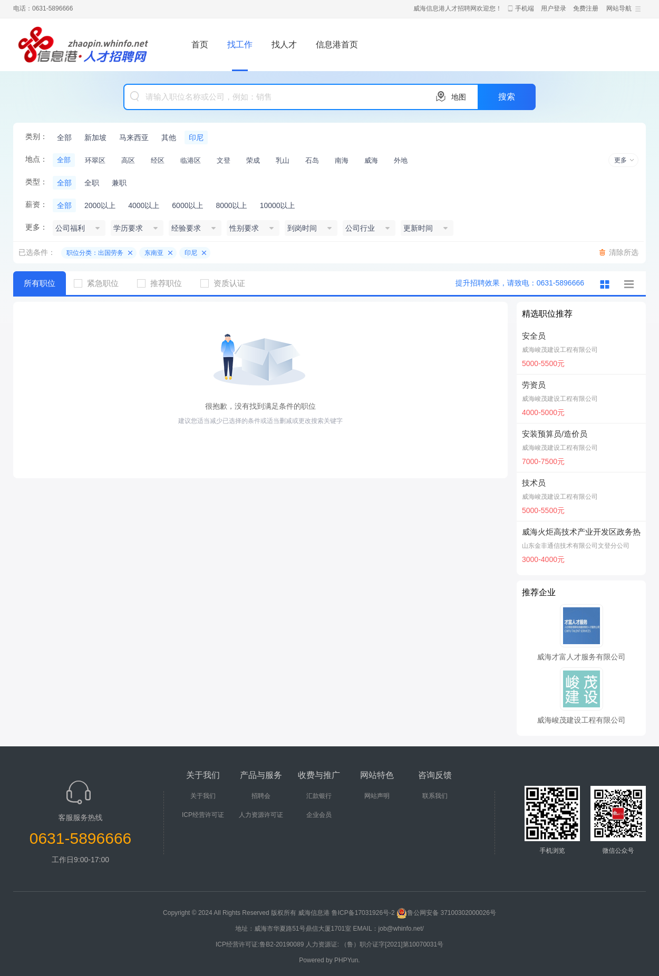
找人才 (284, 44)
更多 (620, 160)
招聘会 (260, 796)
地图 (458, 97)
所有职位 (39, 283)
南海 (341, 160)
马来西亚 (134, 137)
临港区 (190, 160)
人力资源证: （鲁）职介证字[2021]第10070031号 (374, 944)
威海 (371, 160)
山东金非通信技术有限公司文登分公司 (575, 545)
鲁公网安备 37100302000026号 (446, 912)
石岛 (312, 160)
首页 (199, 44)
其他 (168, 137)
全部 (64, 137)
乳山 (282, 160)
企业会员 (319, 815)
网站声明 (377, 796)
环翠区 (95, 160)
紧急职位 (100, 283)
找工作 (240, 44)
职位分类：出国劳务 (94, 253)
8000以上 (231, 205)
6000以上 (187, 205)
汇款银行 (319, 796)
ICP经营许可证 (203, 815)
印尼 (196, 137)
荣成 (253, 160)
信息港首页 (337, 44)
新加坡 (95, 137)
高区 (128, 160)
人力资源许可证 (261, 815)
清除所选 (623, 252)
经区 (157, 160)
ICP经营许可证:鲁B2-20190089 (261, 944)
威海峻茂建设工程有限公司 (560, 349)
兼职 (119, 183)
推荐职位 (163, 283)
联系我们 (435, 796)
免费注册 (585, 8)
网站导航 (619, 8)
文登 (223, 160)
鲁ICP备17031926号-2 (363, 912)
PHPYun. (347, 960)
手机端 (524, 8)
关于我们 (203, 796)
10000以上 (277, 205)
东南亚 (153, 253)
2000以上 (99, 205)
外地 (401, 160)
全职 (91, 183)
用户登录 (553, 8)
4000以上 (143, 205)
